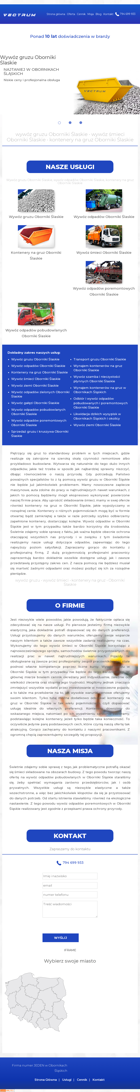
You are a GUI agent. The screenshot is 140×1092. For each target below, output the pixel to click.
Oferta (71, 14)
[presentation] (70, 925)
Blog (98, 14)
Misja (90, 14)
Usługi (66, 1080)
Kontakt (108, 14)
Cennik (81, 14)
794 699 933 (125, 14)
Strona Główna (46, 1080)
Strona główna (56, 14)
